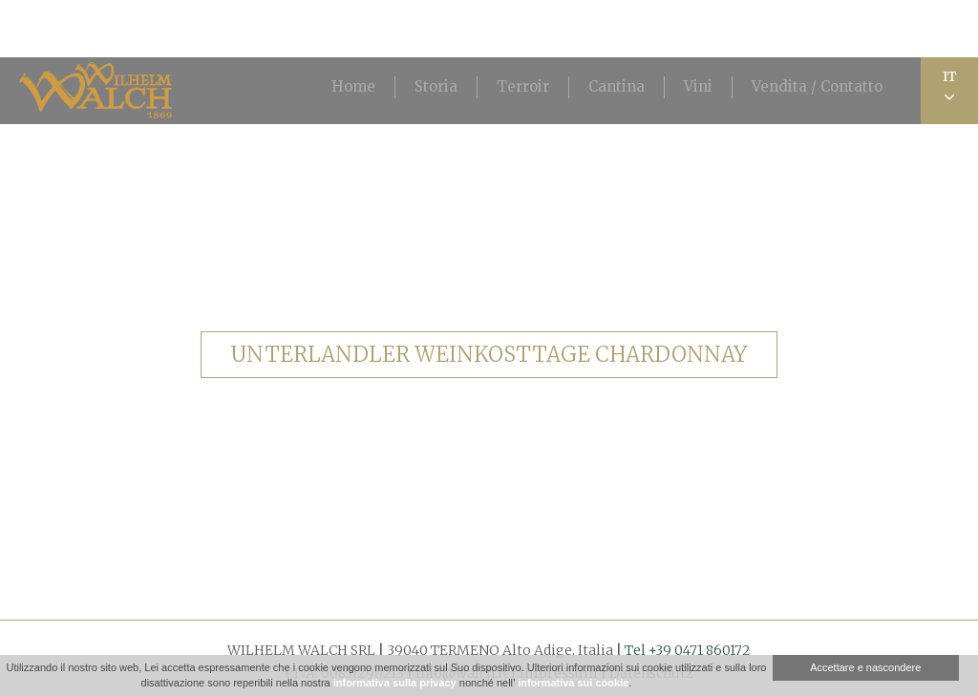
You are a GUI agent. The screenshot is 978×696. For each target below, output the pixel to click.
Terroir (523, 86)
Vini (698, 86)
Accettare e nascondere (865, 667)
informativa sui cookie (573, 682)
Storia (436, 86)
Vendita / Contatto (817, 86)
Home (353, 86)
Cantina (616, 86)
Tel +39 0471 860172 (688, 650)
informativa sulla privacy (395, 682)
